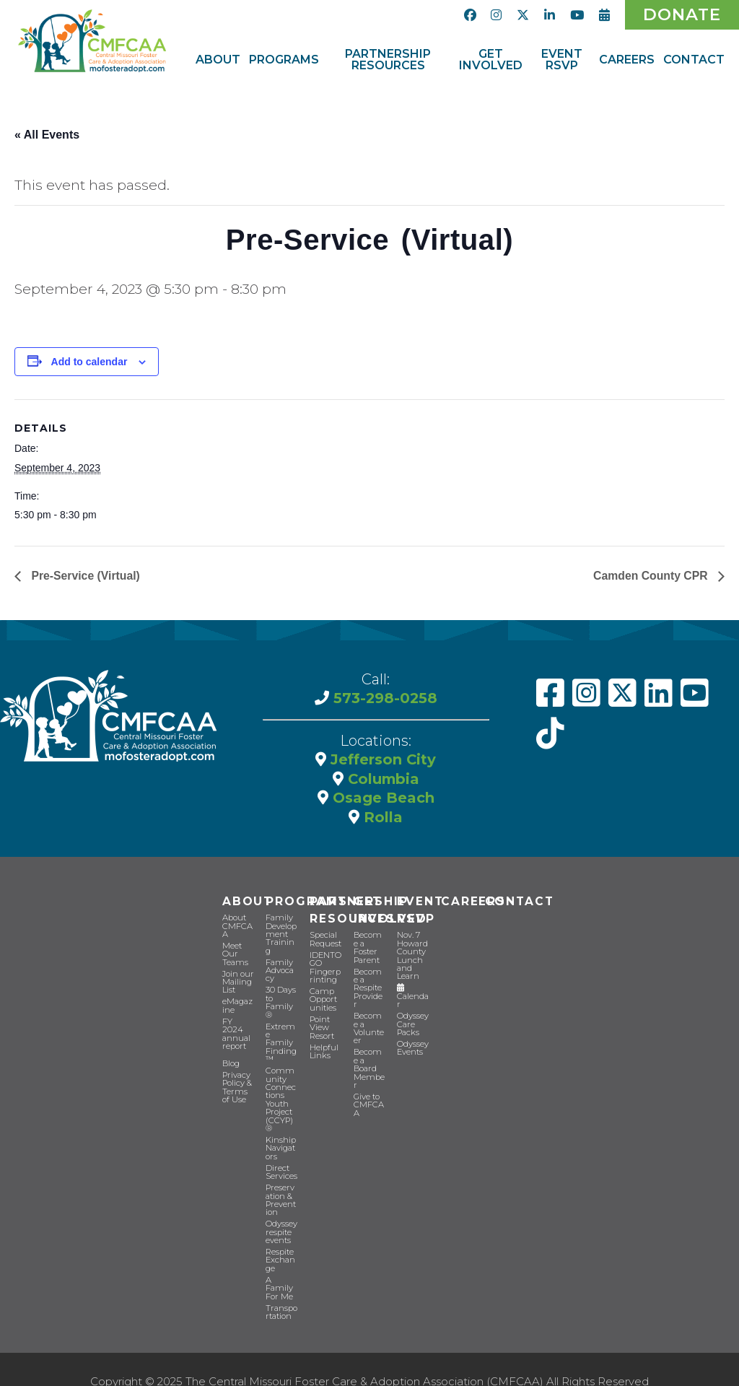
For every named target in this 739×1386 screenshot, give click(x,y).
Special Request (325, 940)
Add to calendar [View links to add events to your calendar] (89, 363)
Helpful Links (324, 1049)
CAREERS (472, 901)
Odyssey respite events (281, 1208)
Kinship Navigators (281, 1126)
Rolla (381, 817)
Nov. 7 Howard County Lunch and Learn (412, 955)
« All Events (46, 134)
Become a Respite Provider (369, 975)
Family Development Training (281, 933)
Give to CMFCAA (368, 1069)
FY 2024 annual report (236, 1031)
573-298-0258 (383, 700)
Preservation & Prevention (281, 1177)
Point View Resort (321, 1026)
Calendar (412, 995)
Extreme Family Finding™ (281, 1028)
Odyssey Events (412, 1046)
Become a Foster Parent (369, 943)
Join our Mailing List (237, 980)
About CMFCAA (236, 925)
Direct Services (281, 1150)
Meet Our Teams (234, 953)
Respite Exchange (280, 1236)
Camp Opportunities (325, 998)
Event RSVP (420, 910)
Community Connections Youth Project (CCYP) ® (281, 1079)
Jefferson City (381, 761)
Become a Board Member (369, 1042)
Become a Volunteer (369, 1010)
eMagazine (238, 1004)
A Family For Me (279, 1263)
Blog (231, 1060)
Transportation (281, 1287)
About (246, 901)
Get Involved (389, 910)
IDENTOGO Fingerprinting (325, 967)
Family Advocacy (280, 969)
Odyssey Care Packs (412, 1022)
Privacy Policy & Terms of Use (237, 1084)
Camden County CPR (651, 577)
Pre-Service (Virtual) (84, 577)
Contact (518, 901)
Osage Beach (381, 798)
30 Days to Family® (281, 996)
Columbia (381, 779)
